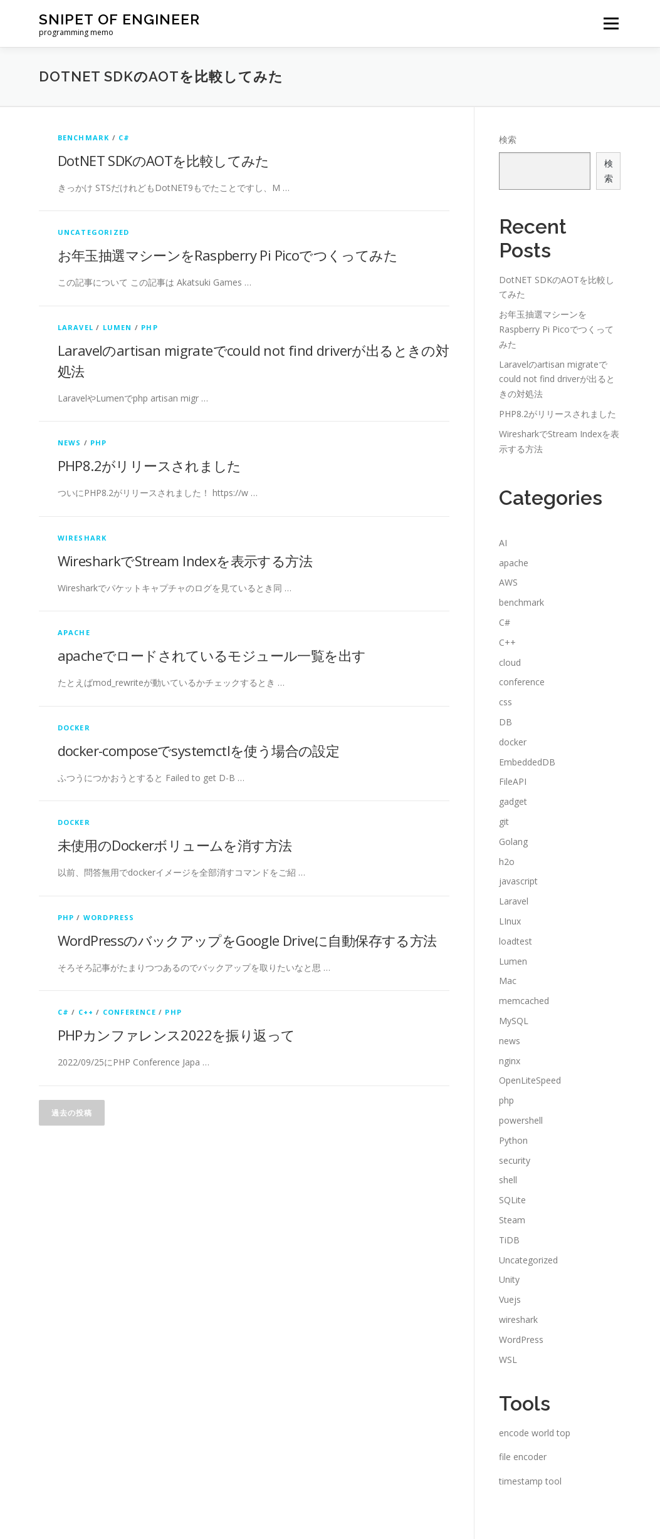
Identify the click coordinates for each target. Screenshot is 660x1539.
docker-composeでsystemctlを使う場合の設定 (199, 750)
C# (124, 137)
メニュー (611, 23)
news (69, 442)
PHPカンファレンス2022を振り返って (176, 1034)
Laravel (75, 327)
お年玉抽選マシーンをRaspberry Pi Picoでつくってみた (228, 255)
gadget (513, 801)
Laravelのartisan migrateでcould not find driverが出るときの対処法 (557, 379)
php (149, 327)
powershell (521, 1120)
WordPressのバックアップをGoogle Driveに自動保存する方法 (247, 940)
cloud (510, 662)
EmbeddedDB (527, 762)
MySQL (513, 1021)
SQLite (512, 1200)
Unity (509, 1279)
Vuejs (510, 1299)
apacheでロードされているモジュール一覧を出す (212, 655)
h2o (507, 862)
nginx (509, 1061)
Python (513, 1140)
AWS (508, 582)
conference (129, 1012)
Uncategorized (94, 232)
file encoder (523, 1457)
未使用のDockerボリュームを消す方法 (175, 845)
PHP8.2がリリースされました (149, 465)
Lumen (117, 327)
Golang (513, 841)
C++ (86, 1012)
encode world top (534, 1433)
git (504, 821)
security (514, 1160)
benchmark (84, 137)
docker (74, 727)
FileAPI (512, 781)
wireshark (82, 537)
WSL (508, 1359)
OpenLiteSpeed (530, 1080)
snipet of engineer (119, 19)
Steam (512, 1220)
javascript (518, 881)
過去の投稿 (71, 1112)
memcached (524, 1001)
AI (503, 543)
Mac (507, 981)
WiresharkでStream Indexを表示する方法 (185, 560)
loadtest (515, 941)
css (505, 702)
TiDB (509, 1240)
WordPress (109, 917)
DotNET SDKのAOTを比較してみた (164, 160)
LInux (510, 921)
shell (508, 1180)
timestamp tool (530, 1481)
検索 (507, 139)
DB (505, 722)
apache (74, 632)
